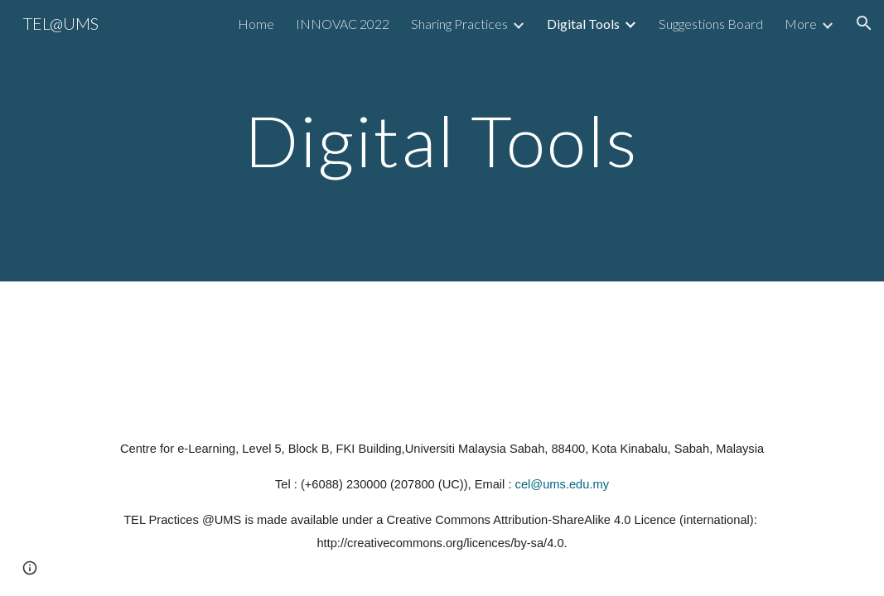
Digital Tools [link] (583, 23)
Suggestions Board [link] (711, 23)
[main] (442, 140)
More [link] (801, 23)
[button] (864, 23)
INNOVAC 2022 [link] (342, 23)
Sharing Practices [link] (459, 23)
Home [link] (256, 23)
